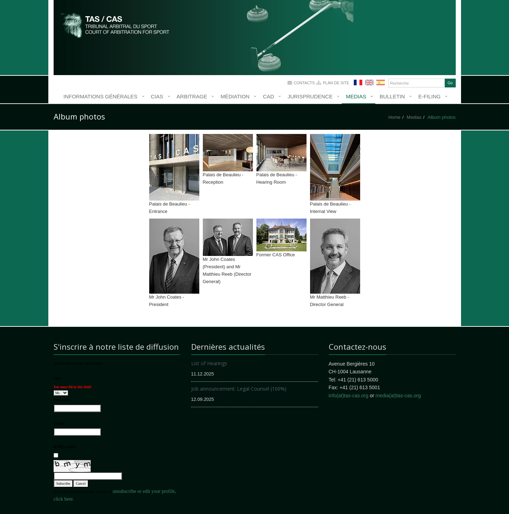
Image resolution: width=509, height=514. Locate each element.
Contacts (304, 83)
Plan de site (336, 83)
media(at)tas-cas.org (398, 395)
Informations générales (100, 96)
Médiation (234, 96)
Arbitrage (192, 96)
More (115, 24)
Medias (356, 96)
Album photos (442, 117)
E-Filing (429, 96)
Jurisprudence (310, 96)
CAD (268, 96)
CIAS (157, 96)
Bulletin (392, 96)
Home (394, 117)
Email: (59, 423)
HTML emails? (65, 447)
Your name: (62, 400)
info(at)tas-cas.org (349, 395)
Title (57, 378)
